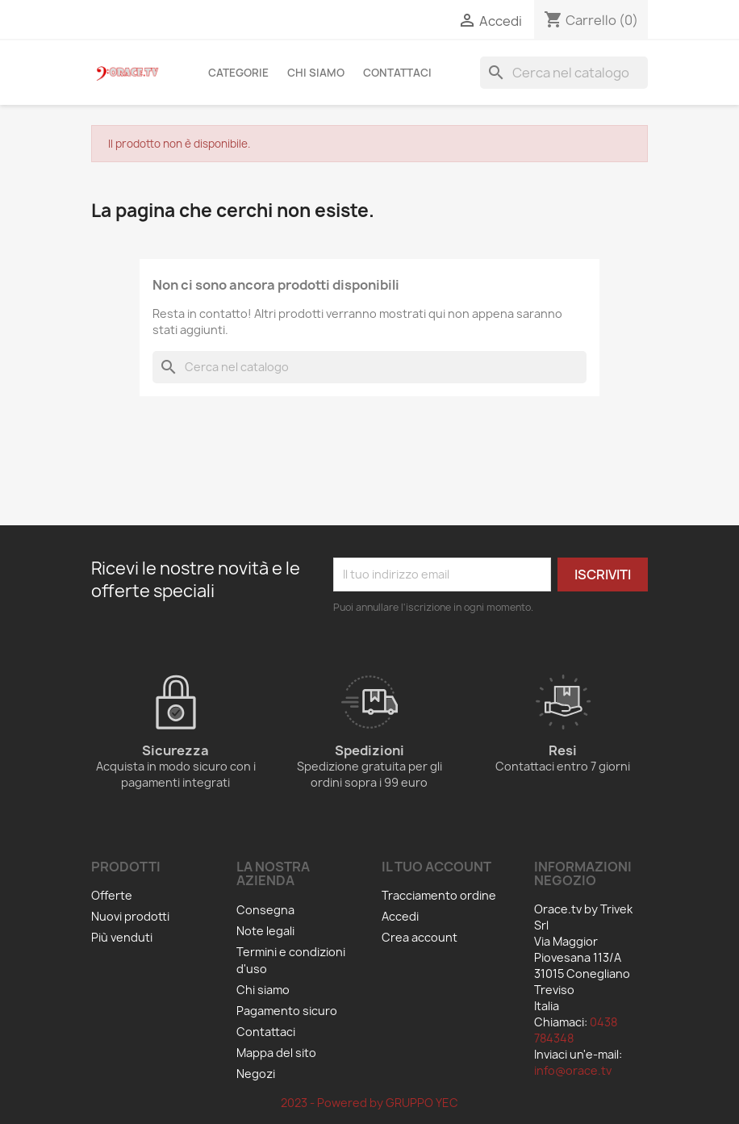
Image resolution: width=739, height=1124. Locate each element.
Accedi (400, 916)
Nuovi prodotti (130, 916)
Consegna (265, 909)
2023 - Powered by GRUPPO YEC (369, 1102)
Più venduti (121, 937)
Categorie (238, 72)
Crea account (419, 937)
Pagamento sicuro (286, 1010)
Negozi (255, 1073)
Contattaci (397, 72)
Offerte (111, 895)
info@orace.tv (573, 1070)
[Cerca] (564, 72)
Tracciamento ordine (439, 895)
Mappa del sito (276, 1052)
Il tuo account (436, 866)
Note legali (265, 930)
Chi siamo (315, 72)
